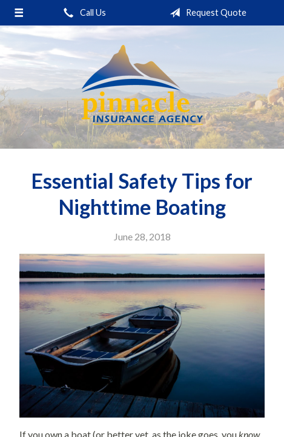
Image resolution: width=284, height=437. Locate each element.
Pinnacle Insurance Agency (142, 87)
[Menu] (18, 12)
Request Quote (205, 12)
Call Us (82, 12)
